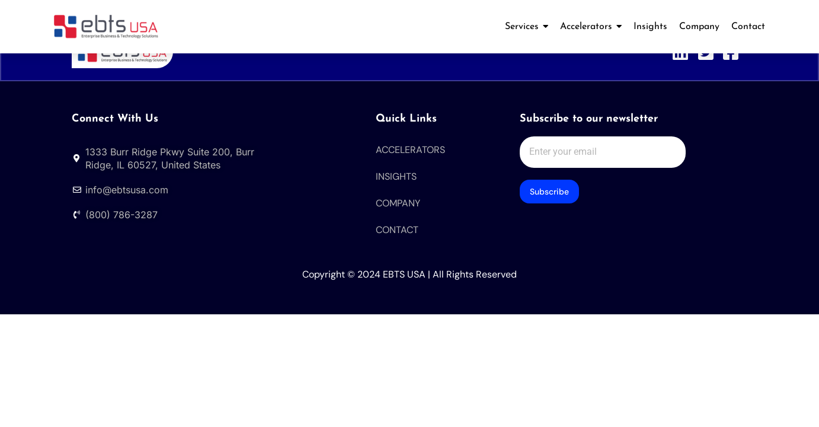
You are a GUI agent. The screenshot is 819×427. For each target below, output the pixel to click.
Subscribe (549, 192)
